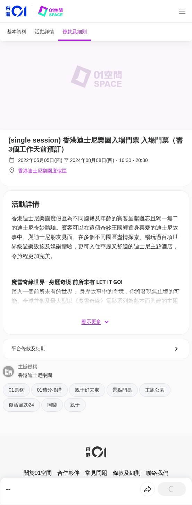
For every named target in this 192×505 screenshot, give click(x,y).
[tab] (17, 32)
